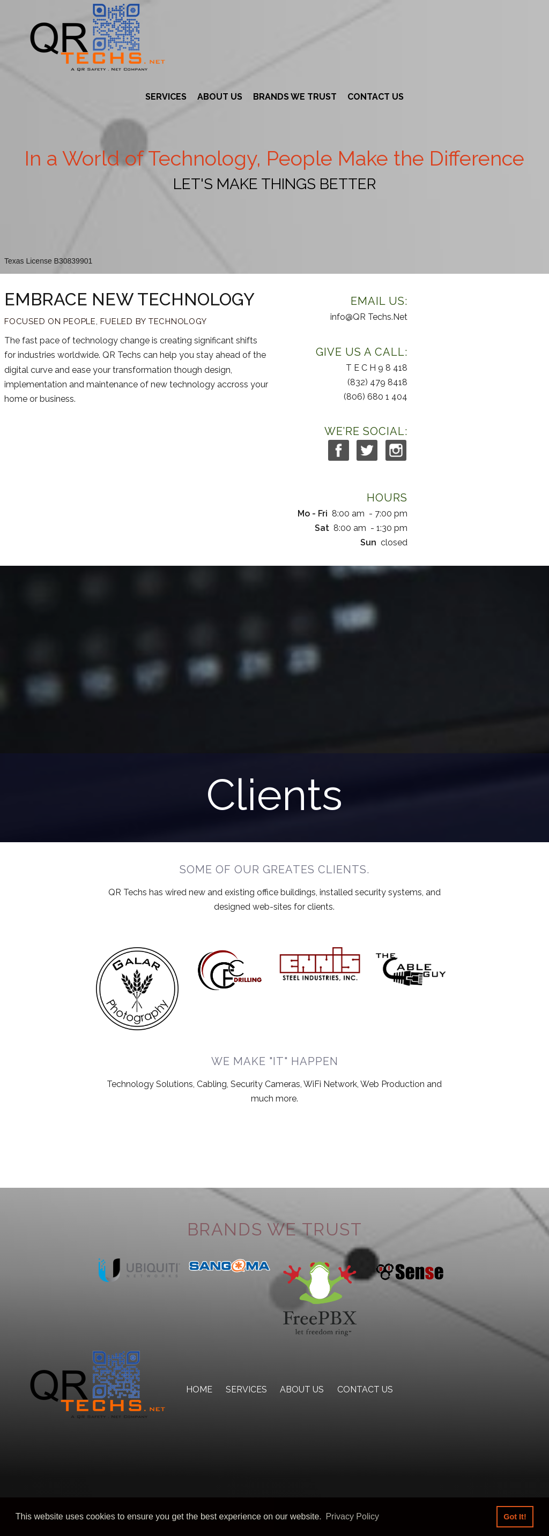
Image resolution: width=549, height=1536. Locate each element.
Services (166, 97)
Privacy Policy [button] (352, 1516)
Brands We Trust (295, 97)
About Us (219, 97)
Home (199, 1389)
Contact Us (375, 97)
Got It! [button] (514, 1516)
